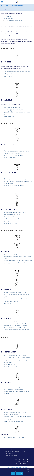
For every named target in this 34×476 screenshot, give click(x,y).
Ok (12, 473)
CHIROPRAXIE (13, 467)
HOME (8, 467)
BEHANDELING (18, 467)
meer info (19, 473)
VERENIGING (25, 467)
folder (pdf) (17, 28)
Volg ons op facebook (22, 463)
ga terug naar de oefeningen (17, 444)
